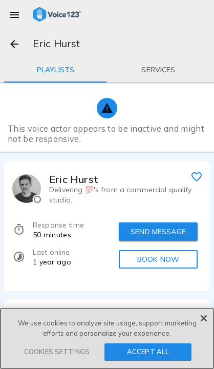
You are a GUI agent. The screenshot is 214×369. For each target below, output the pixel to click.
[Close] (204, 318)
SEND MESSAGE (158, 231)
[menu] (14, 14)
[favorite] (196, 176)
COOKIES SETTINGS (57, 351)
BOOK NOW (158, 259)
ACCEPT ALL (148, 351)
